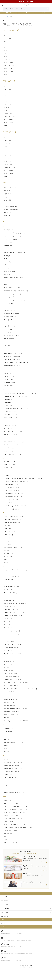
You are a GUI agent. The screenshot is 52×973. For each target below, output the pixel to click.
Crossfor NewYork (15, 300)
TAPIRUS (9, 702)
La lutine (10, 503)
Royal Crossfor (14, 653)
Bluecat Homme (13, 277)
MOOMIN (9, 538)
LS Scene (11, 499)
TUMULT (6, 717)
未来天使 (10, 840)
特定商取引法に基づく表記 (10, 206)
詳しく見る (43, 862)
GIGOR (8, 379)
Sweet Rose (11, 685)
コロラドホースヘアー (15, 809)
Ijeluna (9, 428)
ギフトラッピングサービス (10, 187)
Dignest (10, 326)
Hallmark (10, 411)
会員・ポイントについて (7, 896)
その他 (5, 74)
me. (6, 559)
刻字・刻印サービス (9, 190)
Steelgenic (12, 679)
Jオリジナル (12, 451)
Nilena (8, 579)
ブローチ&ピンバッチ (9, 65)
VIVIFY (9, 739)
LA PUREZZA (11, 475)
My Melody (10, 553)
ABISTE (8, 230)
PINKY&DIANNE (14, 603)
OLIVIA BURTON (13, 586)
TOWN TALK (11, 714)
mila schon (10, 562)
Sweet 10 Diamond (17, 682)
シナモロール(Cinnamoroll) (14, 812)
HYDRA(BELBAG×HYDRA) (16, 408)
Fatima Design (13, 359)
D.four (9, 310)
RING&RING (12, 644)
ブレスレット (7, 53)
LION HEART (11, 490)
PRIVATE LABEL (14, 612)
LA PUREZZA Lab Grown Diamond (23, 478)
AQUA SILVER (12, 239)
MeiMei (8, 550)
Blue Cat (10, 274)
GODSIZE (10, 382)
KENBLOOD (11, 464)
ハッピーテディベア (14, 824)
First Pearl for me (16, 362)
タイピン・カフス (8, 71)
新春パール (11, 836)
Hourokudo (10, 417)
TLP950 (11, 711)
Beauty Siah (12, 262)
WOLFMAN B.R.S (11, 765)
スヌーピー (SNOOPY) (13, 818)
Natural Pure (12, 576)
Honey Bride (11, 414)
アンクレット (7, 59)
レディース (8, 12)
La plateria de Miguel (15, 506)
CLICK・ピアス (12, 287)
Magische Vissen (13, 547)
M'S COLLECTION (14, 516)
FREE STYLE (12, 356)
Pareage (10, 618)
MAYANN (8, 525)
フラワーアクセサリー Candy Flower (19, 827)
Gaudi (8, 385)
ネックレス (7, 41)
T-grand (10, 699)
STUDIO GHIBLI (12, 676)
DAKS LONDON (13, 313)
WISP (8, 759)
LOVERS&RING (13, 496)
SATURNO (6, 667)
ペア (26, 12)
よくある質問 (7, 200)
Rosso (8, 650)
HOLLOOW (9, 402)
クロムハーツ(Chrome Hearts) (15, 806)
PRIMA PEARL (11, 609)
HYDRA (8, 405)
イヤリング (7, 47)
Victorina (10, 748)
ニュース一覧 (7, 212)
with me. (9, 774)
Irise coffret (10, 434)
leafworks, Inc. (28, 970)
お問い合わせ (7, 215)
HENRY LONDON (8, 399)
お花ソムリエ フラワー (14, 803)
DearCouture (12, 323)
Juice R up (12, 445)
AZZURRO (9, 242)
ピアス (5, 44)
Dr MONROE (12, 335)
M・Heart (9, 556)
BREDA (8, 256)
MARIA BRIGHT (12, 519)
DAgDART (10, 316)
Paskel (8, 624)
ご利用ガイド (7, 194)
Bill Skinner (10, 265)
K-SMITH (9, 461)
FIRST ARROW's (14, 353)
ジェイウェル (5, 16)
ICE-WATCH (11, 425)
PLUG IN (9, 606)
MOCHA (7, 528)
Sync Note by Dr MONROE (20, 689)
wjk (10, 777)
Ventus (8, 745)
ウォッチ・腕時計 (8, 62)
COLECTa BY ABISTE (16, 291)
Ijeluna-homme (13, 431)
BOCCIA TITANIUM (14, 252)
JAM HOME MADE (14, 442)
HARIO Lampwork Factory (20, 393)
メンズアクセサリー (8, 132)
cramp (8, 303)
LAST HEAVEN (11, 484)
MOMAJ (9, 531)
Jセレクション (13, 454)
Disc (8, 329)
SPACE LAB (11, 673)
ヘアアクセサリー (8, 68)
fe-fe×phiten (12, 365)
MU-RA (8, 541)
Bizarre (8, 268)
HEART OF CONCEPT (15, 396)
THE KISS (9, 705)
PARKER (9, 600)
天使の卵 (10, 830)
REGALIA (9, 641)
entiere (10, 345)
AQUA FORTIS (13, 236)
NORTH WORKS (12, 573)
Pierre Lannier (12, 631)
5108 (7, 800)
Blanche (9, 271)
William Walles (13, 768)
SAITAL (8, 664)
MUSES (8, 544)
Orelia (8, 589)
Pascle (8, 621)
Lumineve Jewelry (14, 509)
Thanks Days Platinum (16, 721)
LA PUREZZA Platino (16, 481)
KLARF (8, 467)
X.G (8, 785)
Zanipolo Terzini (14, 792)
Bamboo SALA (11, 259)
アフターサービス (8, 197)
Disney (9, 332)
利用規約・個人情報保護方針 (11, 209)
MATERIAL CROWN (14, 522)
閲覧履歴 (3, 923)
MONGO (8, 534)
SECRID (9, 670)
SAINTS (9, 661)
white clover (12, 771)
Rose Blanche (12, 647)
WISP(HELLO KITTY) (15, 762)
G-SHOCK (10, 373)
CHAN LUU (10, 284)
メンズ (43, 12)
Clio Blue (10, 297)
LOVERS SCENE (13, 493)
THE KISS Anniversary (16, 708)
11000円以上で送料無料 (26, 1)
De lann (8, 319)
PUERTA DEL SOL (13, 615)
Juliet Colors (13, 448)
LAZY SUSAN (12, 487)
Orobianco (10, 592)
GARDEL (9, 376)
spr (9, 692)
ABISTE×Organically (16, 233)
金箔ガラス (11, 843)
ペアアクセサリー (8, 81)
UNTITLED (10, 728)
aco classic (11, 245)
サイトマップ (7, 203)
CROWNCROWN (13, 294)
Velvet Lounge (13, 742)
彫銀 (8, 833)
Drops (9, 338)
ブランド (5, 221)
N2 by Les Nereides (16, 570)
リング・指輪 (7, 38)
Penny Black (11, 628)
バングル (6, 56)
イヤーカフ (7, 50)
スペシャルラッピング (9, 821)
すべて (5, 35)
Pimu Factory (12, 634)
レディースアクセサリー (9, 30)
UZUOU (8, 731)
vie (7, 751)
